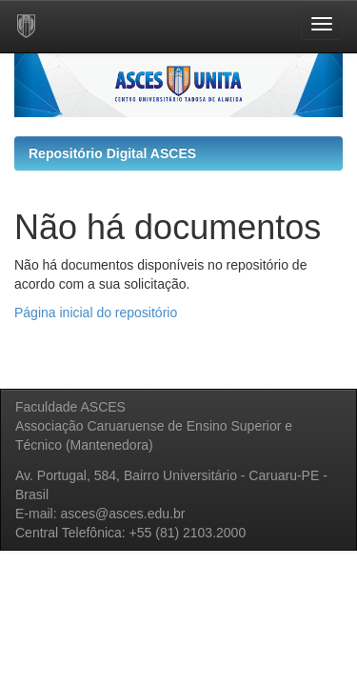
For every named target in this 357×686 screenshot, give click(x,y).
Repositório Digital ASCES (112, 153)
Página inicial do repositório (95, 312)
